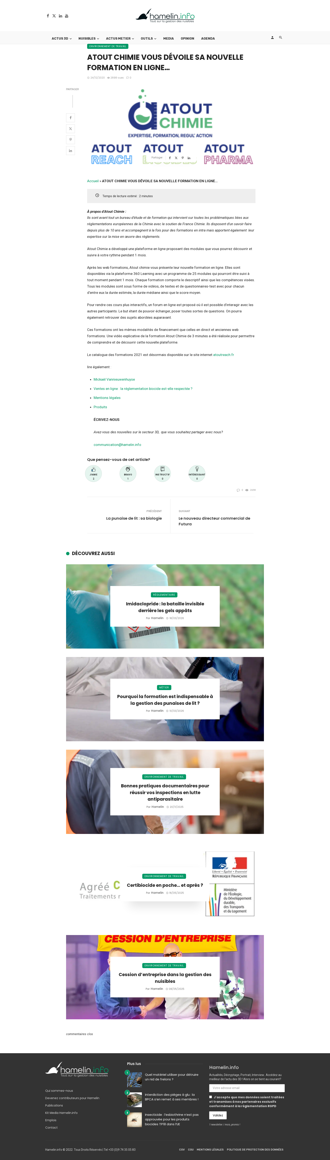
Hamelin (157, 618)
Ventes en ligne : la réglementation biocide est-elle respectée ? (143, 389)
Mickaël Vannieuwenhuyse (114, 379)
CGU (191, 1149)
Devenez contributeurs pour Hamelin (72, 1098)
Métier (164, 687)
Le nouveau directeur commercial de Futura (214, 521)
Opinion (187, 38)
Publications (54, 1105)
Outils (147, 38)
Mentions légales (107, 398)
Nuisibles (87, 38)
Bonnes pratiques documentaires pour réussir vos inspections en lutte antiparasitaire (165, 792)
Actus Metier (118, 38)
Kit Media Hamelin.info (61, 1113)
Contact (51, 1127)
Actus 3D (60, 38)
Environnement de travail (107, 46)
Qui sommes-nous (59, 1091)
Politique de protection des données (255, 1149)
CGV (182, 1149)
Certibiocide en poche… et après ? (165, 885)
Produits (100, 407)
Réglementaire (164, 595)
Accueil (93, 181)
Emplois (50, 1120)
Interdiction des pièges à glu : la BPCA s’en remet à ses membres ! (171, 1097)
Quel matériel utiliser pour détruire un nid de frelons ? (171, 1077)
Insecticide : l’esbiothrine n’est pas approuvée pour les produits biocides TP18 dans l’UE (172, 1119)
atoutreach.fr (223, 355)
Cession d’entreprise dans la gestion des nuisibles (165, 977)
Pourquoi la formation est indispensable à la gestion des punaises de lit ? (165, 699)
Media (168, 38)
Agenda (208, 38)
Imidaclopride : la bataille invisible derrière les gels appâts (165, 607)
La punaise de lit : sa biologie (134, 518)
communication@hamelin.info (117, 445)
